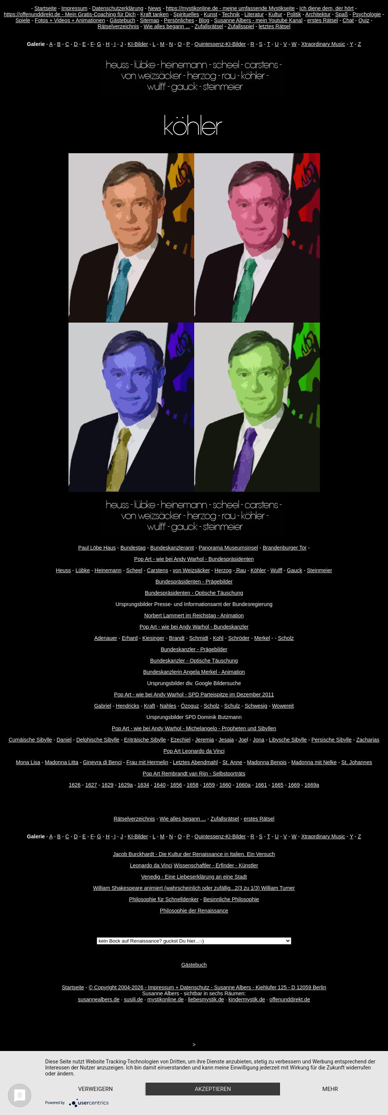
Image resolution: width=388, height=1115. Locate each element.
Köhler (258, 570)
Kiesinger (153, 638)
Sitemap (149, 20)
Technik (231, 14)
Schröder (239, 638)
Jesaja (226, 740)
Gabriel (102, 706)
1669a (311, 785)
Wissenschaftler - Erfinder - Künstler (216, 865)
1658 (192, 785)
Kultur (275, 14)
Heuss (63, 570)
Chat (348, 20)
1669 (294, 785)
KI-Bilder (138, 44)
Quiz (363, 20)
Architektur (317, 14)
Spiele (22, 20)
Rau (240, 570)
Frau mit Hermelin (147, 762)
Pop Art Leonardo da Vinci (193, 751)
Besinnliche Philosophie (231, 899)
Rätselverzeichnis (118, 26)
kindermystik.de (246, 999)
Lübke (83, 570)
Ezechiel (180, 740)
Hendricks (127, 706)
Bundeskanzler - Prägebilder (194, 649)
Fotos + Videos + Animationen (70, 20)
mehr (330, 1089)
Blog (204, 20)
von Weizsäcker (191, 570)
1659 (209, 785)
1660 (225, 785)
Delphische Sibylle (97, 740)
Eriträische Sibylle (145, 740)
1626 (75, 785)
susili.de (133, 999)
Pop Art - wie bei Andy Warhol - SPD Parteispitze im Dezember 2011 (194, 695)
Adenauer (105, 638)
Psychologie (367, 14)
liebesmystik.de (206, 999)
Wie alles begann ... (167, 26)
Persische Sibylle (332, 740)
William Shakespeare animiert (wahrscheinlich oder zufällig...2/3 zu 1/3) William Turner (194, 888)
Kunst (211, 14)
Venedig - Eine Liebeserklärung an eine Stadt (194, 877)
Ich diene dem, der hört (327, 8)
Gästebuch (122, 20)
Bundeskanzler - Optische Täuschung (194, 661)
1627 (91, 785)
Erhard (130, 638)
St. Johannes (356, 762)
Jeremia (204, 740)
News (154, 8)
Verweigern (95, 1089)
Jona (258, 740)
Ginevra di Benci (102, 762)
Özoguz (190, 706)
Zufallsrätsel (209, 26)
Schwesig (256, 706)
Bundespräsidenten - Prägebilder (194, 582)
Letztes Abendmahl (195, 762)
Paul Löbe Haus (97, 548)
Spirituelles (186, 14)
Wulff (276, 570)
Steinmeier (319, 570)
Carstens (157, 570)
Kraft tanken (154, 14)
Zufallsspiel (241, 26)
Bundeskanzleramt (172, 548)
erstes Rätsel (322, 20)
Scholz (286, 638)
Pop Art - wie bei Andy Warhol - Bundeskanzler (194, 627)
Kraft (149, 706)
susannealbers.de (99, 999)
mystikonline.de (166, 999)
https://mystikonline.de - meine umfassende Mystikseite (230, 8)
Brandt (176, 638)
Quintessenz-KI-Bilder (220, 44)
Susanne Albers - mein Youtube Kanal (258, 20)
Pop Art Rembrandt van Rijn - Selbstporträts (194, 774)
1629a (125, 785)
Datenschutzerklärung (117, 8)
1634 (143, 785)
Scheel (134, 570)
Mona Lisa (28, 762)
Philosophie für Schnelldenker (164, 899)
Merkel (262, 638)
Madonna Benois (266, 762)
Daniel (64, 740)
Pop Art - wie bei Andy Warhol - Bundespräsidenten (194, 559)
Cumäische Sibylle (30, 740)
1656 (176, 785)
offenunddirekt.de (289, 999)
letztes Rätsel (274, 26)
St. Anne (232, 762)
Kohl (218, 638)
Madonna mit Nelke (314, 762)
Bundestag (133, 548)
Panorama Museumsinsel (228, 548)
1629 (107, 785)
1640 (160, 785)
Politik (294, 14)
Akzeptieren (213, 1089)
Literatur (253, 14)
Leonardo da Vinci (151, 865)
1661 (261, 785)
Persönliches (179, 20)
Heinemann (108, 570)
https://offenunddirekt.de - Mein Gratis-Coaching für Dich (69, 14)
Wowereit (283, 706)
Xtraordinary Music (323, 44)
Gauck (294, 570)
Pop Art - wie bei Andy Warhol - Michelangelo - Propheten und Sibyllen (194, 728)
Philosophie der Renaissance (194, 911)
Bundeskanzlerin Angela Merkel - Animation (194, 672)
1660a (243, 785)
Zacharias (367, 740)
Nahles (168, 706)
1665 (277, 785)
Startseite (45, 8)
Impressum (74, 8)
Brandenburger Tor (284, 548)
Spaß (341, 14)
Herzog (223, 570)
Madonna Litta (61, 762)
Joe (243, 740)
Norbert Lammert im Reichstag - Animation (194, 615)
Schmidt (198, 638)
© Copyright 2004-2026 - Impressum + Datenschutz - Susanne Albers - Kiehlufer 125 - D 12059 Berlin (207, 987)
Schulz (232, 706)
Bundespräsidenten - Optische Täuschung (194, 593)
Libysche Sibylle (288, 740)
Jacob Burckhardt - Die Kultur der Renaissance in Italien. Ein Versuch (194, 854)
